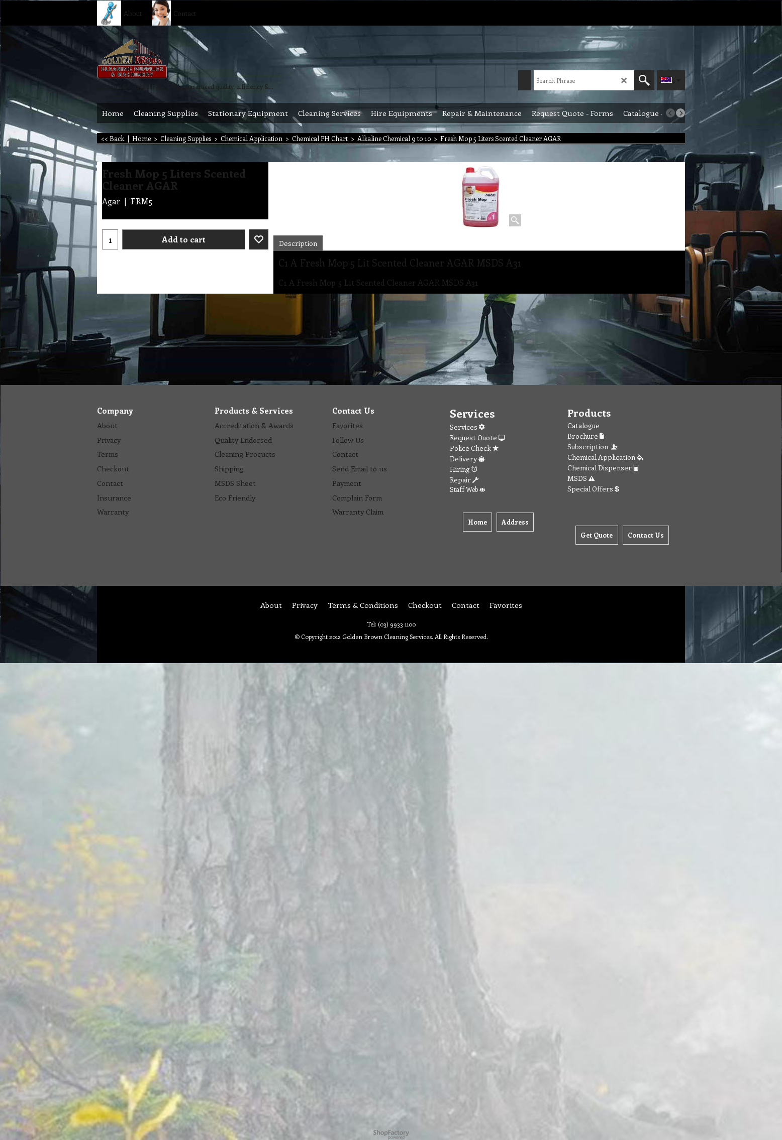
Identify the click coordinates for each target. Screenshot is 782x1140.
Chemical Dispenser (603, 467)
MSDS (581, 478)
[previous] (670, 112)
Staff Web (467, 489)
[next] (680, 112)
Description (298, 243)
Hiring (463, 469)
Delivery (467, 458)
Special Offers (593, 488)
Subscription (593, 446)
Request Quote (477, 437)
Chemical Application (605, 457)
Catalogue (583, 425)
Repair (464, 479)
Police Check (474, 448)
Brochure (585, 436)
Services (467, 427)
